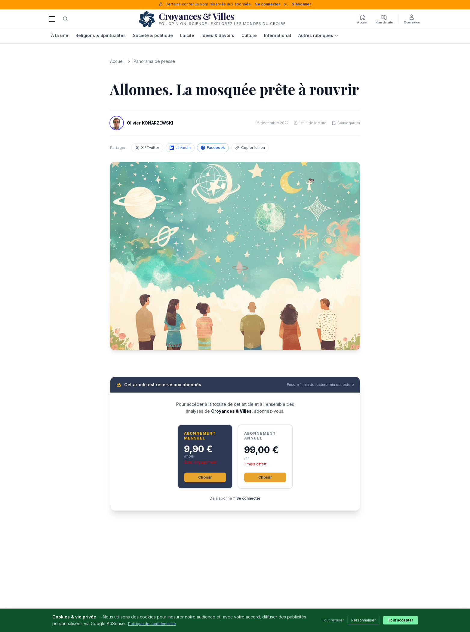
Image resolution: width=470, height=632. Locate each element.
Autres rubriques (318, 35)
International (277, 35)
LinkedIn (180, 147)
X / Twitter (147, 147)
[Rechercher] (65, 19)
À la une (59, 35)
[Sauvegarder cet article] (345, 123)
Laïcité (187, 35)
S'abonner (301, 4)
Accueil (117, 61)
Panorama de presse (154, 61)
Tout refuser (333, 620)
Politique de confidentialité (152, 623)
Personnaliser (363, 620)
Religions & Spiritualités (100, 35)
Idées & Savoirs (217, 35)
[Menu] (52, 19)
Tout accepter (400, 620)
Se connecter (267, 4)
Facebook (213, 147)
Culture (249, 35)
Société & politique (153, 35)
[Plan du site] (384, 19)
